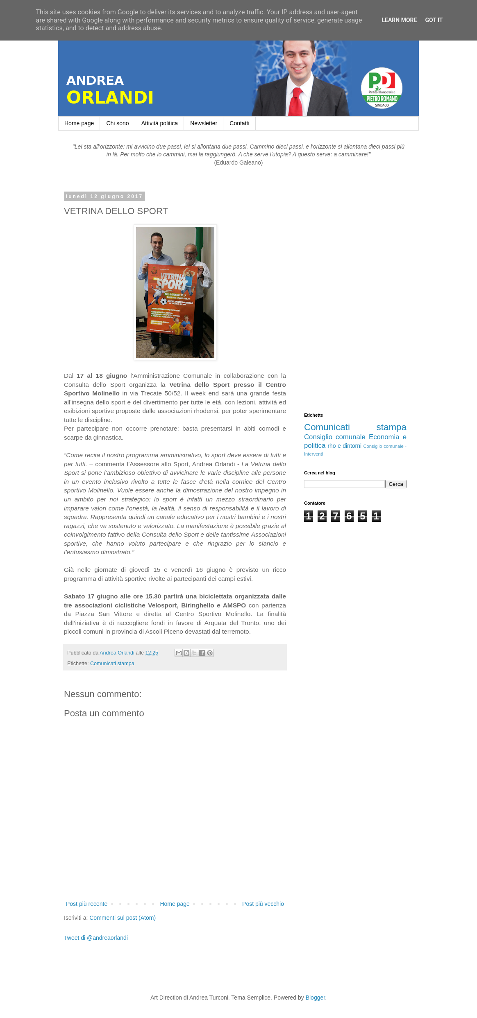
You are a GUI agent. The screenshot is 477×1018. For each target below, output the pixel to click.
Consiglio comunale (335, 437)
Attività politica (159, 123)
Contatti (239, 123)
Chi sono (117, 123)
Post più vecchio (263, 904)
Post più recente (86, 904)
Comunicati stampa (112, 663)
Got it (434, 20)
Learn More (399, 20)
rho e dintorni (344, 445)
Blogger (315, 997)
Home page (79, 123)
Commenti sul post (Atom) (122, 917)
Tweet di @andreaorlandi (96, 937)
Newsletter (203, 123)
